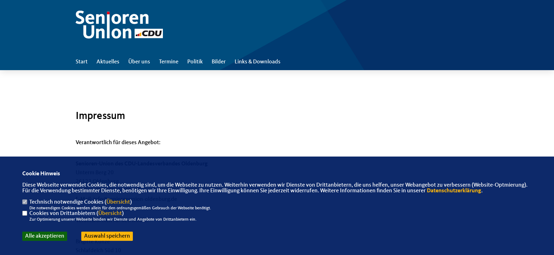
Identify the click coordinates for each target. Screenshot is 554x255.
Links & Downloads (258, 62)
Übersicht (118, 202)
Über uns (139, 62)
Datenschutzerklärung (454, 191)
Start (82, 62)
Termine (168, 62)
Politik (195, 62)
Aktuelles (107, 62)
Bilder (219, 62)
